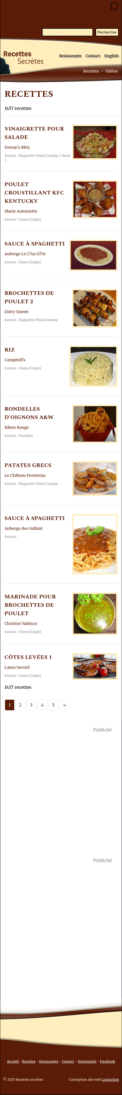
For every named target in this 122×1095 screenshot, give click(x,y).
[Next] (64, 705)
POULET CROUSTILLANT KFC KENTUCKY (34, 192)
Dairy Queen (16, 311)
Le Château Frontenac (25, 475)
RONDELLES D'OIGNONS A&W (28, 413)
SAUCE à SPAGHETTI (34, 244)
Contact (93, 55)
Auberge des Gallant (23, 528)
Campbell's (14, 359)
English (111, 55)
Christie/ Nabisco (20, 623)
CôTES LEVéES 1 (28, 657)
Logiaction (110, 1079)
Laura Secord (17, 667)
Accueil (13, 1061)
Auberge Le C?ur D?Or (25, 253)
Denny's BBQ (17, 147)
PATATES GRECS (27, 465)
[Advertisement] (61, 795)
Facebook (107, 1061)
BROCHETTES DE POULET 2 (29, 297)
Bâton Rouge (16, 427)
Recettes (91, 71)
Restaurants (70, 55)
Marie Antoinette (20, 211)
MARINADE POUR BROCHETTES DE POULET (30, 605)
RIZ (9, 350)
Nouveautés (87, 1061)
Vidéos (111, 71)
